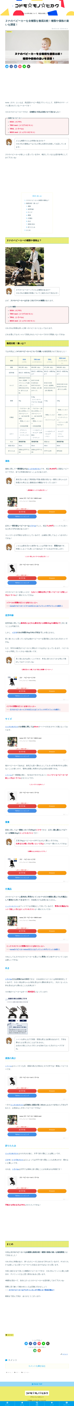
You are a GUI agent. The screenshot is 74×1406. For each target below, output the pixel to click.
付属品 (29, 219)
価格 (28, 207)
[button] (28, 66)
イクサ (14, 634)
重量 (28, 216)
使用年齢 (30, 210)
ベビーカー (9, 1337)
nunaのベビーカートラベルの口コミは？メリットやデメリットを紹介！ (38, 608)
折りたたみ (31, 229)
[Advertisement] (37, 84)
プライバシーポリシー (37, 1400)
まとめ (27, 232)
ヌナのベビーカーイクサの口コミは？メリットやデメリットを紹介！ (37, 711)
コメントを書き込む (37, 1368)
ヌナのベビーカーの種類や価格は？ (37, 200)
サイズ (29, 213)
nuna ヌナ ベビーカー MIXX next (31, 500)
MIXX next (62, 360)
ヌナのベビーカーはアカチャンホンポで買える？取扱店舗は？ (33, 1292)
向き (28, 222)
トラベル (32, 527)
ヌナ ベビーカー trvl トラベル (29, 566)
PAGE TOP (37, 1387)
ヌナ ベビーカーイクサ (27, 679)
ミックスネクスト (35, 471)
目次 (34, 196)
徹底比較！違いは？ (32, 203)
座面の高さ (31, 225)
